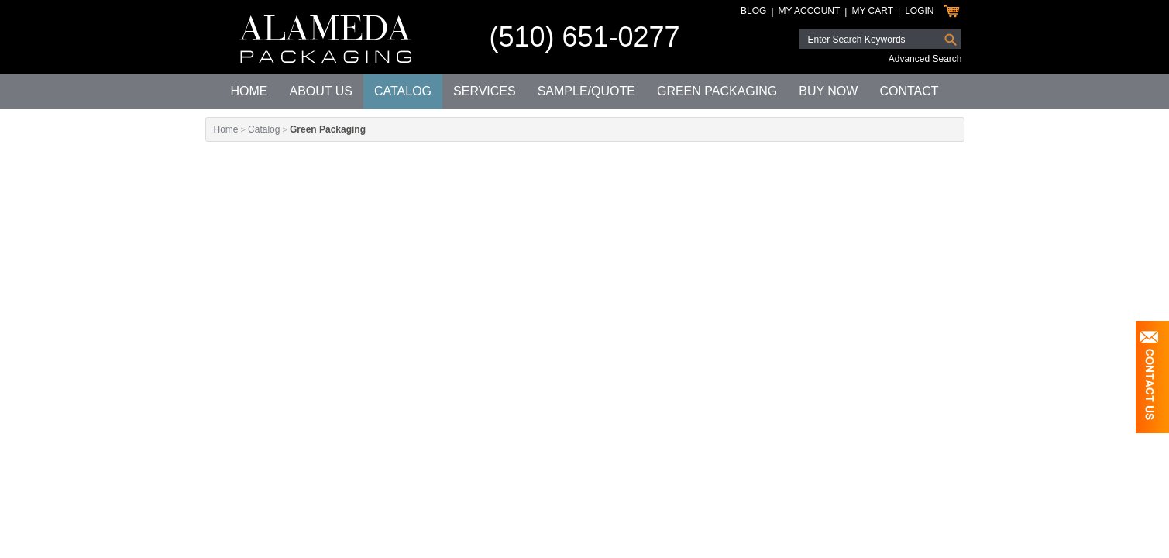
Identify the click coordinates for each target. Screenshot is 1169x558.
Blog (753, 10)
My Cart (872, 10)
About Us (320, 91)
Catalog (402, 91)
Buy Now (828, 91)
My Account (810, 10)
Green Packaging (717, 91)
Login (919, 10)
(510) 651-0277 (584, 37)
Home (248, 91)
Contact (908, 91)
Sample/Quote (586, 91)
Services (484, 91)
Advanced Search (925, 58)
